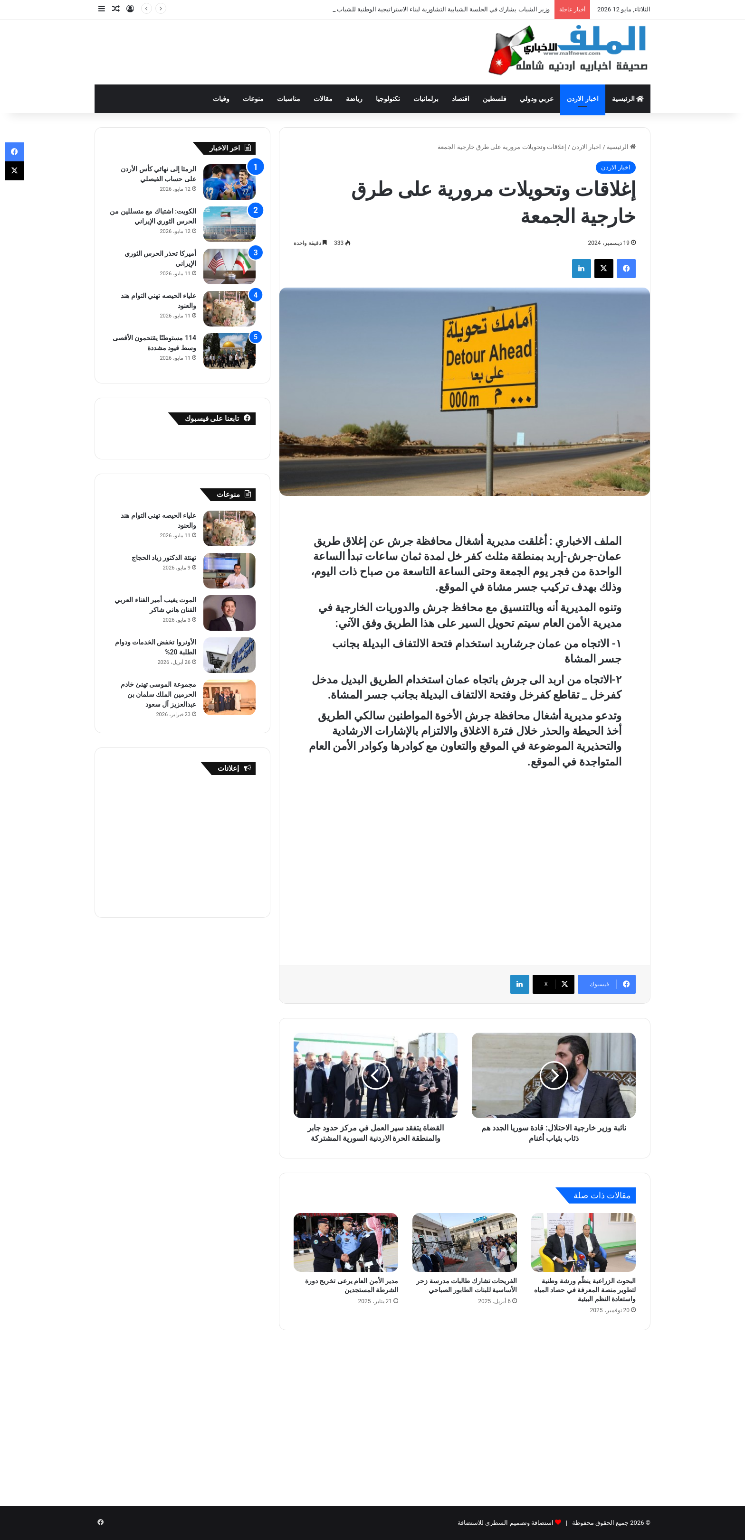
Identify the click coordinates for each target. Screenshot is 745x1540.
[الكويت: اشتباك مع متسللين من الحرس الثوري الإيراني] (229, 224)
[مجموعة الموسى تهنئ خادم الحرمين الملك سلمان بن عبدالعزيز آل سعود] (229, 697)
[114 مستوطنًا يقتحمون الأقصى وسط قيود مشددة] (229, 351)
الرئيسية (628, 99)
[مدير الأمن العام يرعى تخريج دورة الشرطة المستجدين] (346, 1242)
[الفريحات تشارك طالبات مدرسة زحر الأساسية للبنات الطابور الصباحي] (464, 1242)
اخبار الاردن (582, 99)
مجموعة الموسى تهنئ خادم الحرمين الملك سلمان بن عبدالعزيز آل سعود (158, 694)
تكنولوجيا (388, 99)
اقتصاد (460, 99)
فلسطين (494, 99)
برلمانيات (426, 99)
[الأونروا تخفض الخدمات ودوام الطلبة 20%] (229, 655)
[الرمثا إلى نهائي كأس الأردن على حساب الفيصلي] (229, 182)
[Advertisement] (277, 50)
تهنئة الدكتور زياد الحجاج (164, 557)
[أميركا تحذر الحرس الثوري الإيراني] (229, 266)
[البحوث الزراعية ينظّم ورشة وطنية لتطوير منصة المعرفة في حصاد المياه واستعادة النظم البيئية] (583, 1242)
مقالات (323, 99)
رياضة (354, 99)
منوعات (253, 99)
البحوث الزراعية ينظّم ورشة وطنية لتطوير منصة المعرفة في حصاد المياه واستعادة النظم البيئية (585, 1290)
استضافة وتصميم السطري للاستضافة (506, 1522)
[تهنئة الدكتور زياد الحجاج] (229, 570)
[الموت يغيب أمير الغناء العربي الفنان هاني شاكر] (229, 613)
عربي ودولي (537, 99)
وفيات (221, 99)
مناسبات (288, 99)
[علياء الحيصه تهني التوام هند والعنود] (229, 309)
